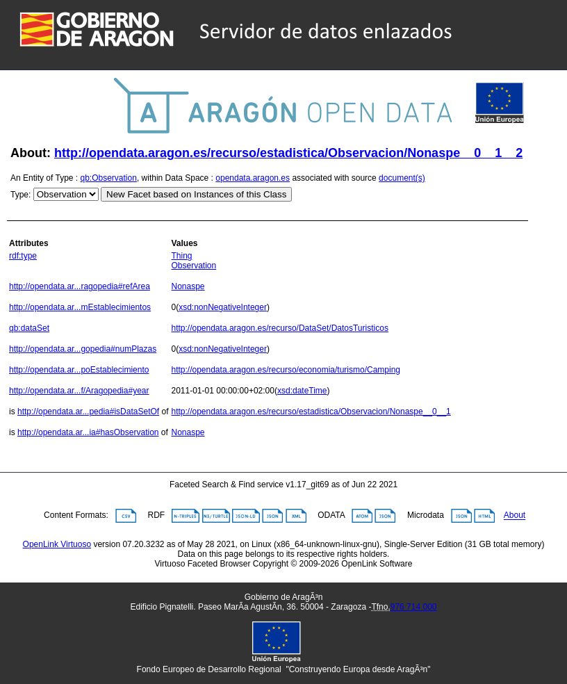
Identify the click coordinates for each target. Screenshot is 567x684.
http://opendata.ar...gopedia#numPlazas (82, 349)
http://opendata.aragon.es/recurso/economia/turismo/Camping (285, 370)
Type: (20, 195)
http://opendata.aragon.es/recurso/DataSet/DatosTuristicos (279, 328)
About (514, 516)
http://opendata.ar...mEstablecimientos (80, 307)
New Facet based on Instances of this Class (196, 194)
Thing (181, 256)
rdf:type (23, 256)
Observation (193, 265)
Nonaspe (187, 286)
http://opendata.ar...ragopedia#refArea (79, 286)
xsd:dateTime (302, 391)
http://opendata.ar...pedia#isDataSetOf (88, 411)
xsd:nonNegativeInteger (223, 307)
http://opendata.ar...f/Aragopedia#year (79, 391)
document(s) (402, 178)
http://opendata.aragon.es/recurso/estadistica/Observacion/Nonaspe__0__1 (310, 411)
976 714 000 (414, 607)
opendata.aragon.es (252, 178)
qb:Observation (109, 178)
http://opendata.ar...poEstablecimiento (79, 370)
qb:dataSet (29, 328)
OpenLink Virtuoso (57, 544)
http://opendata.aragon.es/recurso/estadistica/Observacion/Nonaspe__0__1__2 (288, 153)
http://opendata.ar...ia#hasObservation (87, 432)
